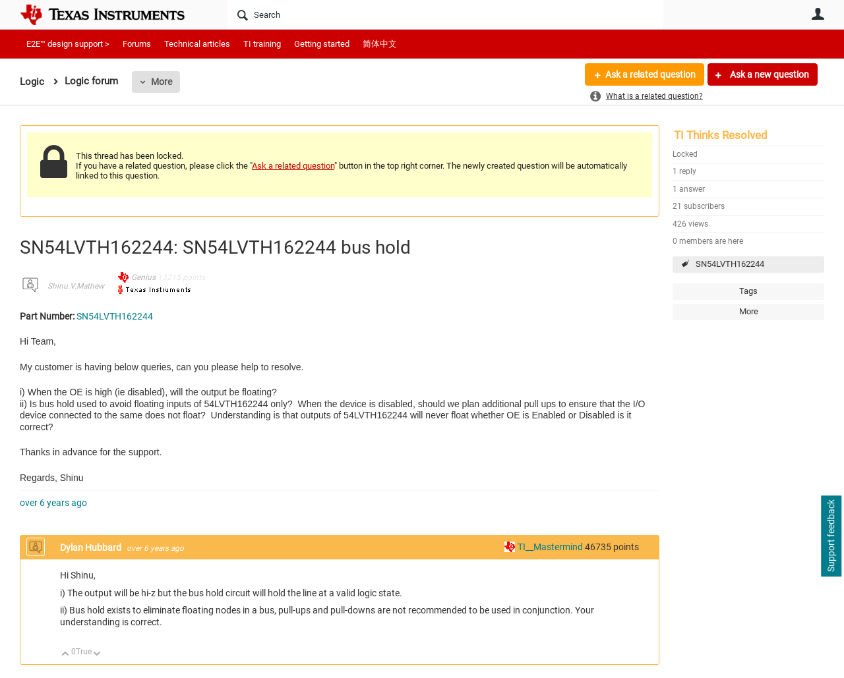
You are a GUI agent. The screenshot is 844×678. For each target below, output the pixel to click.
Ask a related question (650, 74)
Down (97, 654)
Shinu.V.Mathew (75, 286)
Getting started (321, 44)
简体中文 (380, 44)
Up (65, 654)
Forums (137, 44)
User (817, 13)
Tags (748, 291)
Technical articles (197, 44)
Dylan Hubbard (91, 547)
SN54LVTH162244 (730, 264)
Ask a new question (768, 74)
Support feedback (831, 536)
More (161, 81)
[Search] (445, 14)
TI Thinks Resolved (721, 135)
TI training (262, 44)
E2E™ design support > (67, 44)
